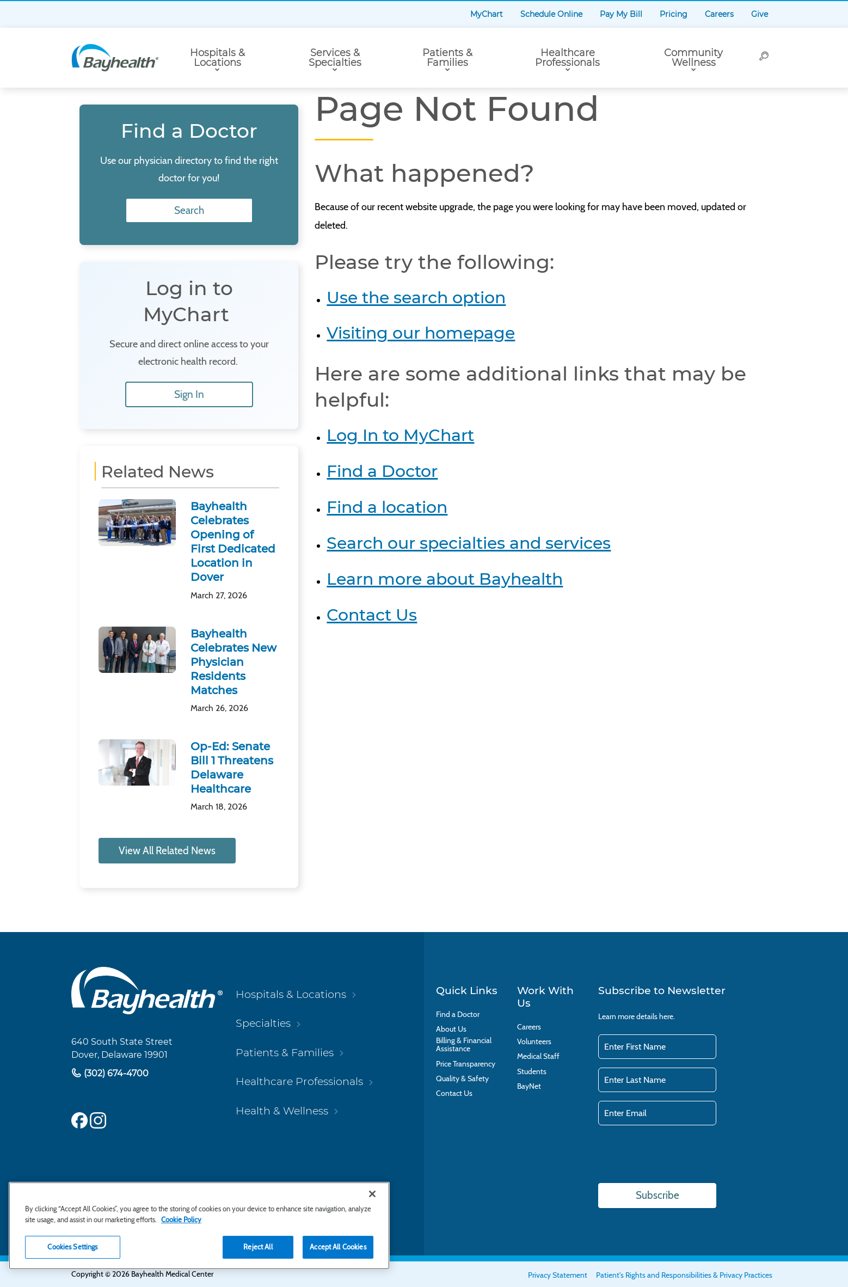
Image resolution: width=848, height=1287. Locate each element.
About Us (451, 1029)
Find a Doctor (382, 471)
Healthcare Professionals (567, 58)
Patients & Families (447, 58)
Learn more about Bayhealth (445, 579)
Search (189, 210)
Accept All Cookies (338, 1246)
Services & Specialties (335, 58)
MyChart (486, 14)
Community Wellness (693, 58)
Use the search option (416, 297)
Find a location (387, 507)
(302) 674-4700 (115, 1073)
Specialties (263, 1022)
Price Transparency (465, 1064)
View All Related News (167, 850)
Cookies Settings (72, 1246)
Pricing (673, 14)
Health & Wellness (282, 1110)
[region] (199, 1226)
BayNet (529, 1086)
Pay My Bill (621, 14)
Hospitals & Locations (217, 58)
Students (531, 1072)
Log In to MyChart (400, 435)
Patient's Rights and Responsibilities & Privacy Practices (684, 1275)
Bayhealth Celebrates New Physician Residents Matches (233, 662)
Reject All (257, 1246)
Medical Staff (538, 1056)
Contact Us (372, 615)
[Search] (765, 58)
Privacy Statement (557, 1275)
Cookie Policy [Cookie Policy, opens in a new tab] (181, 1219)
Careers (719, 14)
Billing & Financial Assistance (463, 1045)
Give (759, 14)
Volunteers (534, 1042)
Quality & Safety (462, 1079)
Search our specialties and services (469, 543)
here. (667, 1016)
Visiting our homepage (421, 333)
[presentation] (681, 1155)
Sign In (189, 394)
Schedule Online (551, 14)
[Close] (372, 1194)
